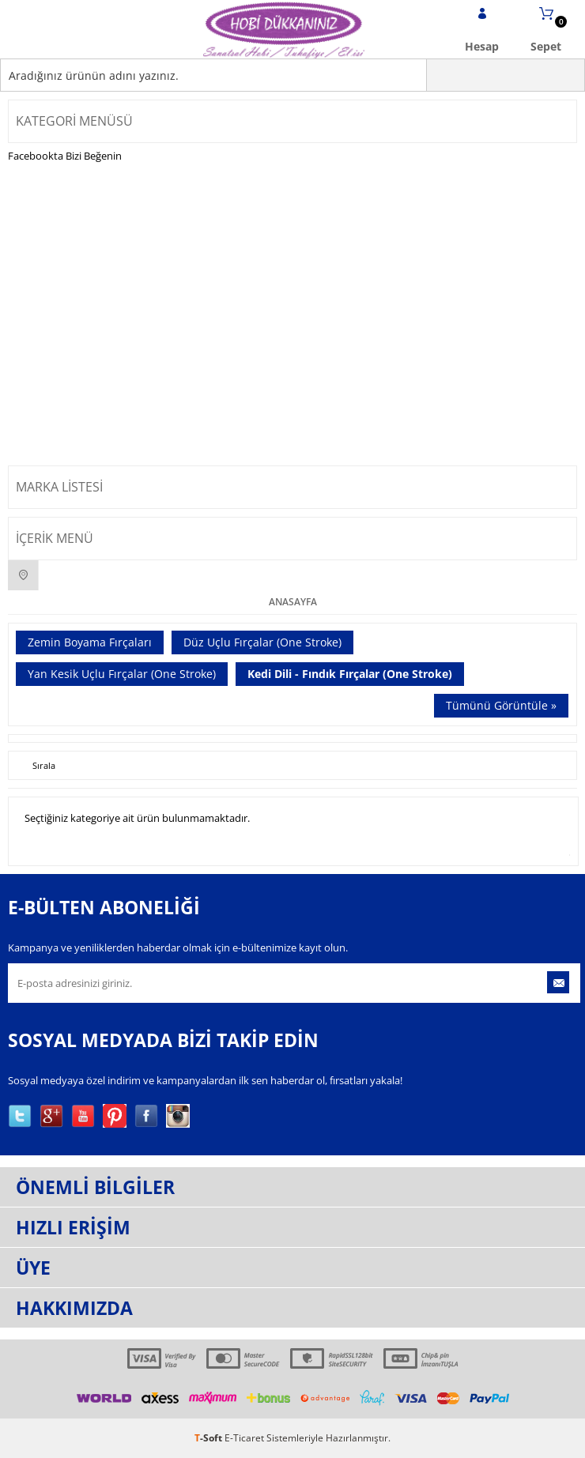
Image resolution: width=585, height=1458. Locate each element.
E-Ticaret (244, 1438)
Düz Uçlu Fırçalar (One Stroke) (262, 642)
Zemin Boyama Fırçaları (90, 642)
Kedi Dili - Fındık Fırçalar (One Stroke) (349, 673)
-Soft (209, 1438)
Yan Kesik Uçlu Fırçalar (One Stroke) (122, 673)
